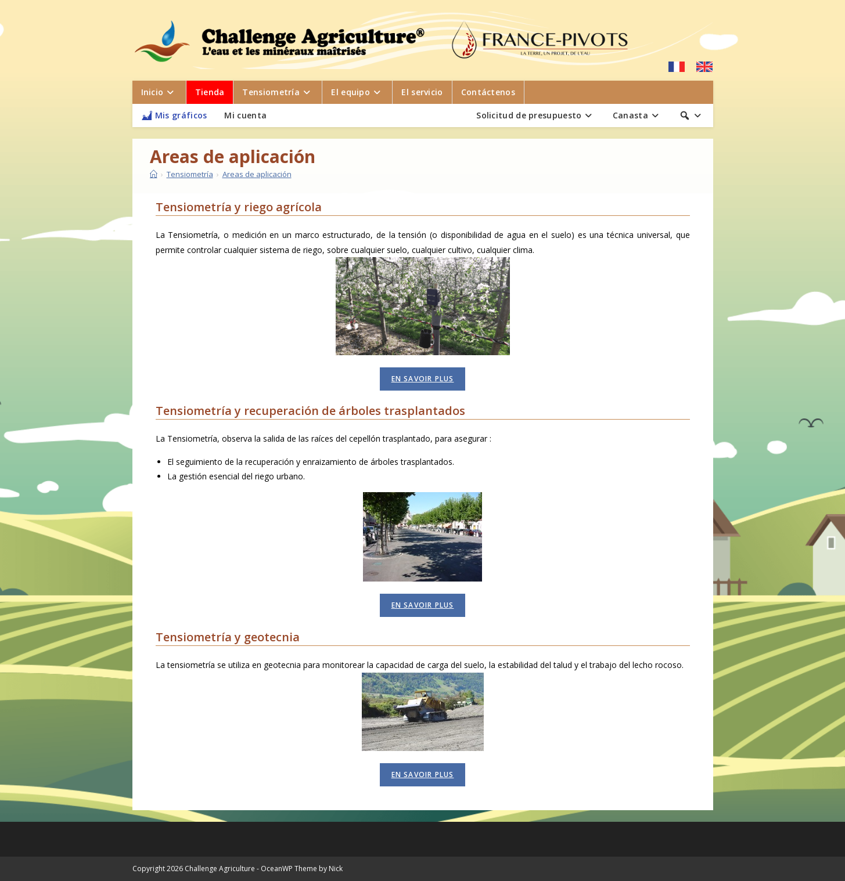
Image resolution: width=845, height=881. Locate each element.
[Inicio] (153, 174)
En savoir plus (422, 379)
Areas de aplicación (257, 174)
